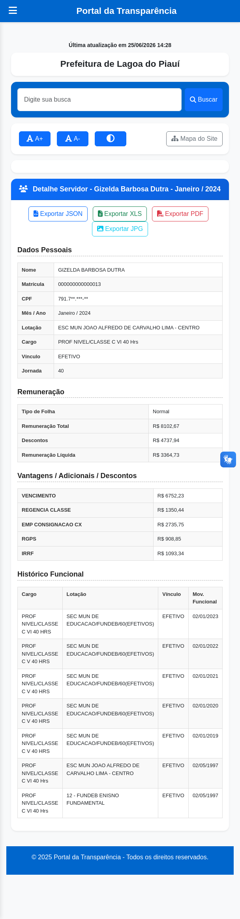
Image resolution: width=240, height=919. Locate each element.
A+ (34, 138)
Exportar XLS (120, 213)
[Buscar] (99, 99)
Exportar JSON (58, 213)
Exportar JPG (120, 228)
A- (72, 138)
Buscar (204, 99)
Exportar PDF (180, 213)
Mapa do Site (194, 138)
